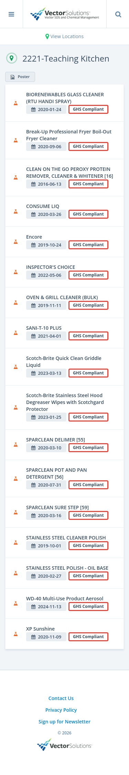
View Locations (64, 36)
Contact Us (61, 698)
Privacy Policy (61, 710)
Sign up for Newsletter (64, 721)
